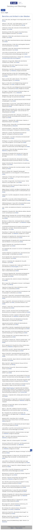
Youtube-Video (23, 392)
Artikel (10, 29)
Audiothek (17, 80)
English (6, 12)
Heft (3, 208)
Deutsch (2, 12)
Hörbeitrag (25, 410)
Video (12, 229)
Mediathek (13, 70)
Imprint (12, 528)
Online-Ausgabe (14, 266)
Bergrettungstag (10, 388)
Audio (13, 84)
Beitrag (3, 21)
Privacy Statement (19, 528)
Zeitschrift (15, 125)
